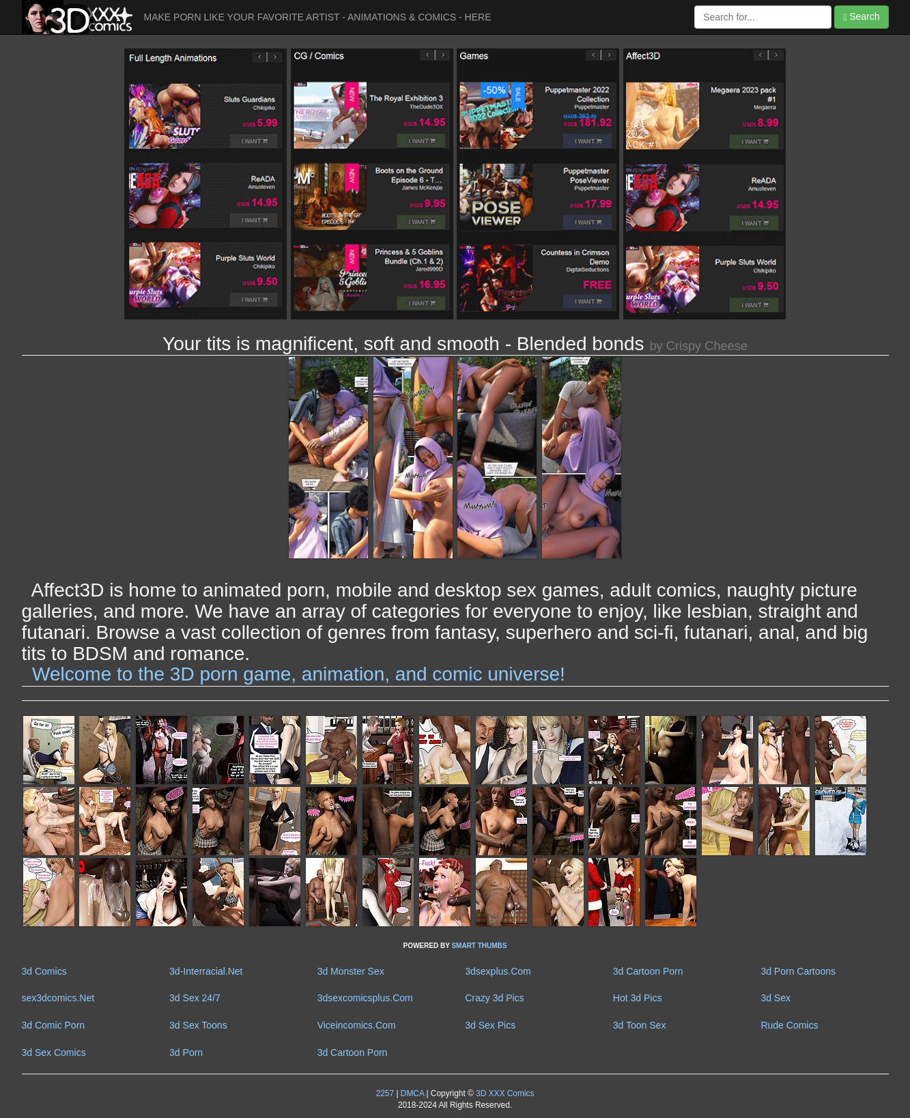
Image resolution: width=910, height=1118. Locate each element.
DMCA (412, 1093)
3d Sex (775, 997)
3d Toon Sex (639, 1025)
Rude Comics (789, 1025)
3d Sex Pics (490, 1025)
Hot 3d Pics (637, 997)
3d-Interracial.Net (205, 971)
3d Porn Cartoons (798, 971)
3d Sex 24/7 (195, 997)
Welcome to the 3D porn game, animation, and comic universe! (298, 674)
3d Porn (186, 1052)
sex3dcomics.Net (58, 997)
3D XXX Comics (504, 1093)
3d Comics (44, 971)
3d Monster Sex (350, 971)
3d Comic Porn (53, 1025)
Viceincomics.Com (356, 1025)
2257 (385, 1093)
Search (861, 17)
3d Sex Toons (198, 1025)
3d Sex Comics (54, 1052)
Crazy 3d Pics (494, 997)
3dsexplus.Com (498, 971)
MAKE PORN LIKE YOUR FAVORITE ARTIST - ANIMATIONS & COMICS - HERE (318, 17)
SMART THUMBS (479, 945)
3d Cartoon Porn (648, 971)
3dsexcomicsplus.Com (365, 997)
